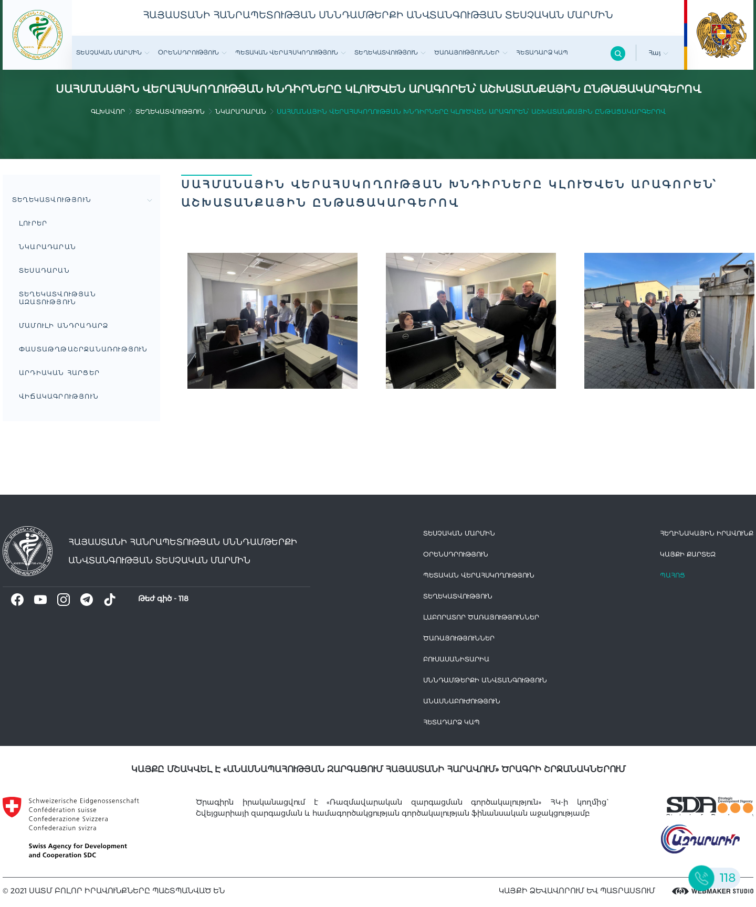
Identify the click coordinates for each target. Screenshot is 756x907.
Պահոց (672, 575)
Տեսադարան (44, 270)
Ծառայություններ (471, 52)
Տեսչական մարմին (113, 52)
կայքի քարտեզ (688, 554)
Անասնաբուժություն (461, 701)
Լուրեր (33, 223)
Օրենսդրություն (192, 52)
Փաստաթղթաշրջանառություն (83, 349)
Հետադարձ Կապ (542, 52)
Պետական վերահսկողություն (290, 52)
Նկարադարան (240, 111)
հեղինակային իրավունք (706, 533)
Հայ (658, 53)
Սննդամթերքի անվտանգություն (485, 680)
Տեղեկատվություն (390, 52)
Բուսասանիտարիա (456, 659)
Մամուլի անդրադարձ (63, 325)
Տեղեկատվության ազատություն (57, 298)
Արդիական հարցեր (59, 373)
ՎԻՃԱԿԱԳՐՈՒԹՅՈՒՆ (59, 396)
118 (183, 598)
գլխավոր (108, 111)
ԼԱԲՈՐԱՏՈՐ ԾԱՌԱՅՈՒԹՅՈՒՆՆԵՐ (481, 617)
